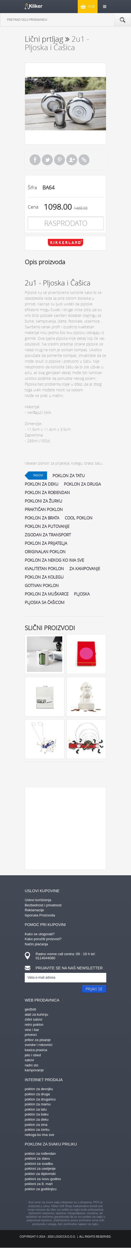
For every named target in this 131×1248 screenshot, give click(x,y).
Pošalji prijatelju (71, 159)
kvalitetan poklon (44, 568)
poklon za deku (41, 484)
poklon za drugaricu (40, 1099)
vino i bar (32, 1030)
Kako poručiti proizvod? (43, 939)
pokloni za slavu (37, 1158)
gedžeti (30, 1009)
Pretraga (122, 20)
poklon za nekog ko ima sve (54, 560)
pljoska (82, 594)
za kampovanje (84, 568)
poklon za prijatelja (46, 543)
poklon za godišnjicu (41, 1189)
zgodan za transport (48, 534)
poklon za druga (82, 484)
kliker (33, 6)
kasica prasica (36, 1050)
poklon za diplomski (40, 1174)
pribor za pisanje (38, 1040)
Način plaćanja (36, 944)
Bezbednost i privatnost (43, 905)
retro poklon (34, 1025)
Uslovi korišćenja (38, 900)
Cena (33, 207)
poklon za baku (36, 1114)
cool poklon (78, 518)
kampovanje (34, 1070)
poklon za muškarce (46, 594)
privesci (31, 1035)
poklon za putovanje (47, 526)
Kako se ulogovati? (40, 934)
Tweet (47, 159)
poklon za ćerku (37, 1129)
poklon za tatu (68, 475)
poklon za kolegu (44, 577)
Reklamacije (34, 910)
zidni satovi (33, 1019)
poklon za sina (36, 1125)
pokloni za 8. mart (39, 1184)
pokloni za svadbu (39, 1164)
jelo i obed (33, 1055)
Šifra (32, 187)
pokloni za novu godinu (43, 1179)
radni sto (31, 1065)
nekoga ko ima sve (39, 1135)
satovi (29, 1060)
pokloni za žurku (43, 501)
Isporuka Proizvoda (40, 915)
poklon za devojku (39, 1089)
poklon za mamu (38, 1104)
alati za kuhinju (36, 1014)
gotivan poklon (42, 585)
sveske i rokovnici (38, 1045)
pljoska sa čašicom (44, 602)
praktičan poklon (44, 509)
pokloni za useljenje (40, 1168)
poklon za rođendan (47, 492)
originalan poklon (45, 551)
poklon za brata (42, 518)
